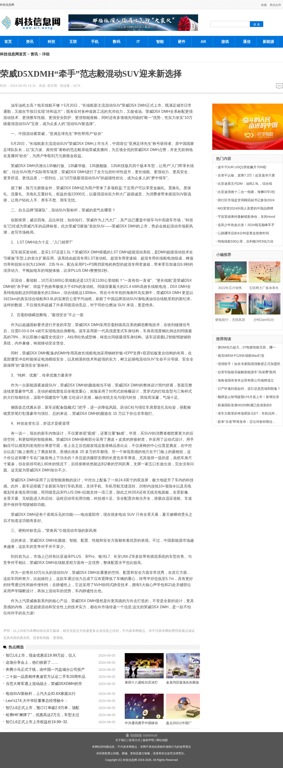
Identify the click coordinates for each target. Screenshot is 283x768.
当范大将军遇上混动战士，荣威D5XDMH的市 (44, 684)
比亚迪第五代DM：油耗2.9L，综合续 (245, 183)
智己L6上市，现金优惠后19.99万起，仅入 (41, 655)
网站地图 (162, 740)
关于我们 (121, 740)
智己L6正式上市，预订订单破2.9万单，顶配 (42, 708)
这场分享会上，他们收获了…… (32, 662)
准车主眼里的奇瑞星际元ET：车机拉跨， (248, 413)
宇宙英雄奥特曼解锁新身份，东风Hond (246, 216)
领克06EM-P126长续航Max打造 (241, 355)
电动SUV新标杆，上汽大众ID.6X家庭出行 (41, 694)
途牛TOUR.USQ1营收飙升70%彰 (242, 167)
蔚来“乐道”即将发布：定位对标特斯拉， (247, 422)
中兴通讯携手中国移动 (141, 723)
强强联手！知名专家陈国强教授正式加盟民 (249, 364)
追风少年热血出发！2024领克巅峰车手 (246, 225)
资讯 (34, 54)
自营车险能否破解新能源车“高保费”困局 (247, 372)
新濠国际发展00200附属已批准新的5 (245, 405)
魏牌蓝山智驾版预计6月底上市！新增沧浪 (248, 397)
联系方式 (134, 740)
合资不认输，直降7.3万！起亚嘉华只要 (246, 175)
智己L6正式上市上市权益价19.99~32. (37, 722)
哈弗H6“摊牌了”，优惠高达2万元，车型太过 (42, 715)
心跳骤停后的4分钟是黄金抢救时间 (243, 233)
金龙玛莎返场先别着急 (182, 682)
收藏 (264, 5)
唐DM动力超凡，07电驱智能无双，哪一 (247, 347)
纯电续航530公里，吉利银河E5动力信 (245, 241)
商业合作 (275, 5)
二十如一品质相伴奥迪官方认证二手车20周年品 (45, 677)
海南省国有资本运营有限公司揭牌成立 (246, 380)
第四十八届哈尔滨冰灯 (141, 682)
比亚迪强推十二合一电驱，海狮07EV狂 (246, 192)
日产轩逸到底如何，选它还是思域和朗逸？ (249, 388)
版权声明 (148, 740)
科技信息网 (7, 4)
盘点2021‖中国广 (179, 723)
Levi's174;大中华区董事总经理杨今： (37, 701)
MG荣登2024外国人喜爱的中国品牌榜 (245, 208)
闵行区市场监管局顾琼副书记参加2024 (246, 200)
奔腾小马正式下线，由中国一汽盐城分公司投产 (45, 669)
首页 (22, 54)
